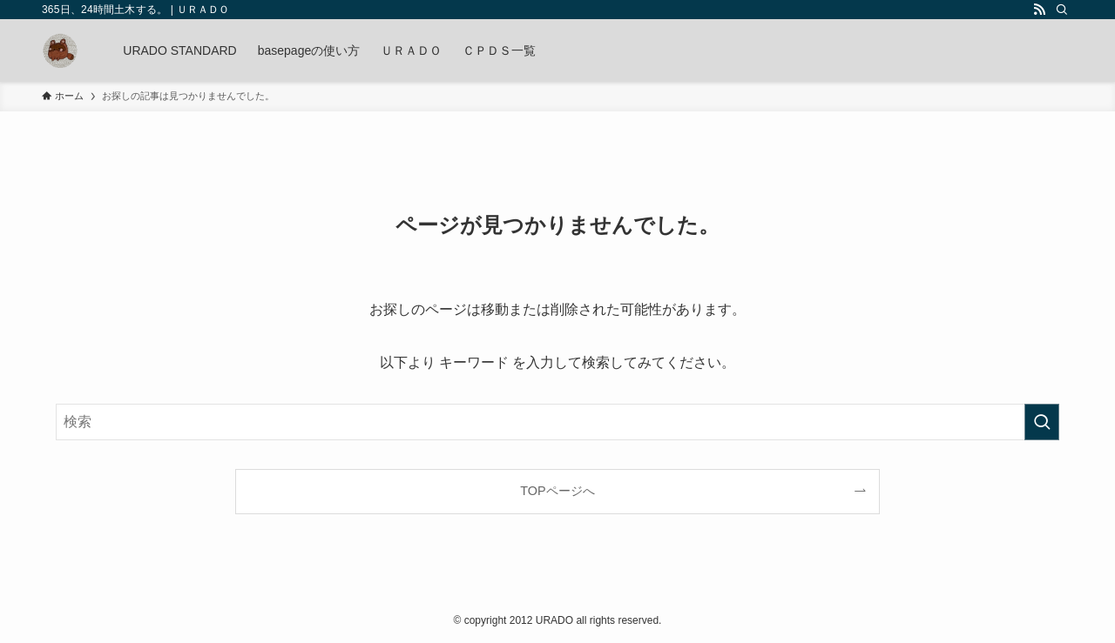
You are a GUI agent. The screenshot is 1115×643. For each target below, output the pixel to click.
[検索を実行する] (1041, 422)
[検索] (1062, 9)
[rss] (1039, 9)
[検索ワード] (557, 422)
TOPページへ (557, 491)
